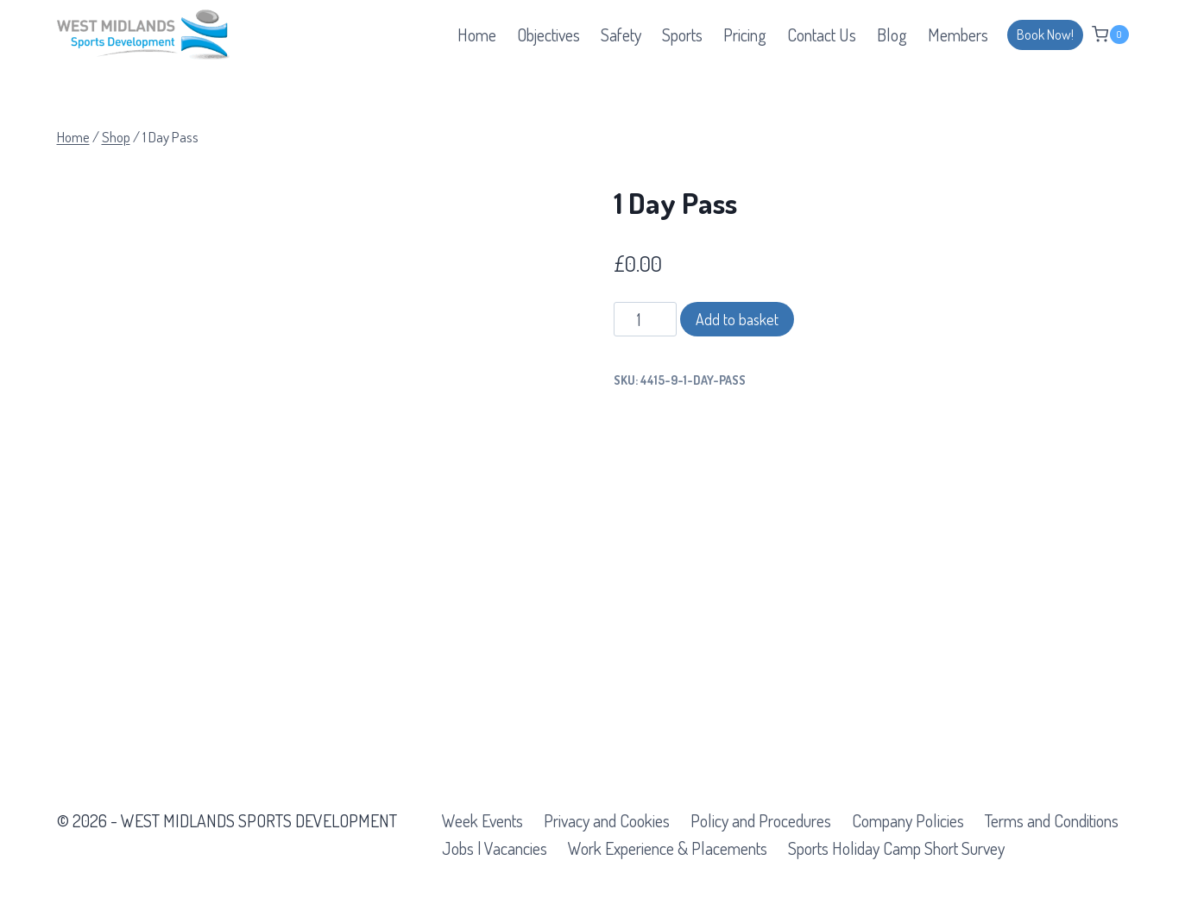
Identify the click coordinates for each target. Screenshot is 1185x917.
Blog (892, 34)
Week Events (482, 820)
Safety (621, 34)
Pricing (744, 34)
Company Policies (908, 820)
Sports (682, 34)
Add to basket (737, 319)
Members (958, 34)
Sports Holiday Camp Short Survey (896, 848)
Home (476, 34)
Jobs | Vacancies (494, 848)
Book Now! (1045, 34)
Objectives (548, 34)
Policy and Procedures (760, 820)
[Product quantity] (645, 319)
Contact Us (821, 34)
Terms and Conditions (1052, 820)
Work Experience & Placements (667, 848)
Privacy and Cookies (607, 820)
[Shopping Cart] (1110, 34)
